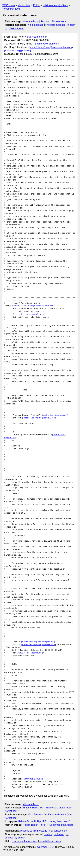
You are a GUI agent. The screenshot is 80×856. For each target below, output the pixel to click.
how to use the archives (25, 841)
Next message (36, 25)
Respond (45, 21)
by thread (59, 834)
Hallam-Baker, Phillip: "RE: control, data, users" (44, 821)
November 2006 (11, 8)
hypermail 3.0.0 (44, 847)
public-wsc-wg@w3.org (55, 5)
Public (36, 5)
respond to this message (33, 830)
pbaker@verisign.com (47, 43)
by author (20, 837)
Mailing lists (24, 5)
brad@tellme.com (36, 36)
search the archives (50, 841)
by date (48, 834)
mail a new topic (58, 830)
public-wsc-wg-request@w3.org (39, 418)
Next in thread (16, 28)
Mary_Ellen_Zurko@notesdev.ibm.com (51, 47)
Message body (31, 21)
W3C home (8, 5)
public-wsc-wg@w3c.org (17, 50)
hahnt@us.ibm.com (33, 779)
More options (59, 21)
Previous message (55, 25)
